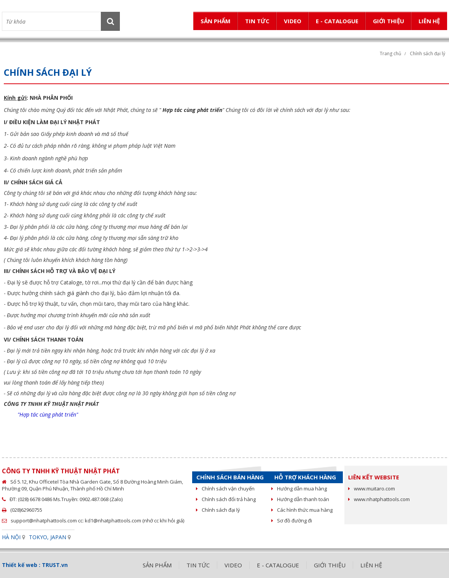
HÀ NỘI (11, 537)
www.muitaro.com (371, 488)
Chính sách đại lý (218, 509)
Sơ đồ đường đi (291, 520)
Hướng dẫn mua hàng (299, 488)
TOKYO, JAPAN (47, 537)
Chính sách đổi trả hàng (226, 499)
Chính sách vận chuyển (225, 488)
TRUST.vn (55, 564)
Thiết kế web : (21, 564)
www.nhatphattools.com (379, 499)
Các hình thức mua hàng (302, 509)
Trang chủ (390, 53)
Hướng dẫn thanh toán (300, 499)
